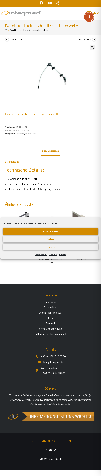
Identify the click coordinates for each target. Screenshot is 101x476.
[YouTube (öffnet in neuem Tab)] (50, 3)
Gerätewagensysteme (21, 130)
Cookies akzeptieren (50, 231)
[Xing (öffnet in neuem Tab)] (57, 3)
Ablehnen (50, 239)
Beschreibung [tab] (50, 151)
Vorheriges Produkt (16, 39)
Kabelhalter (20, 134)
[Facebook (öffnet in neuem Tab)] (43, 3)
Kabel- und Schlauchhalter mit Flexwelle (35, 30)
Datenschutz (53, 255)
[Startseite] (6, 30)
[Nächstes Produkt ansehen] (94, 40)
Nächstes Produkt (85, 39)
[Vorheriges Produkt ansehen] (7, 40)
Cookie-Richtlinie (41, 255)
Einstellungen (50, 247)
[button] (92, 47)
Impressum (62, 255)
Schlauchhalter (30, 134)
